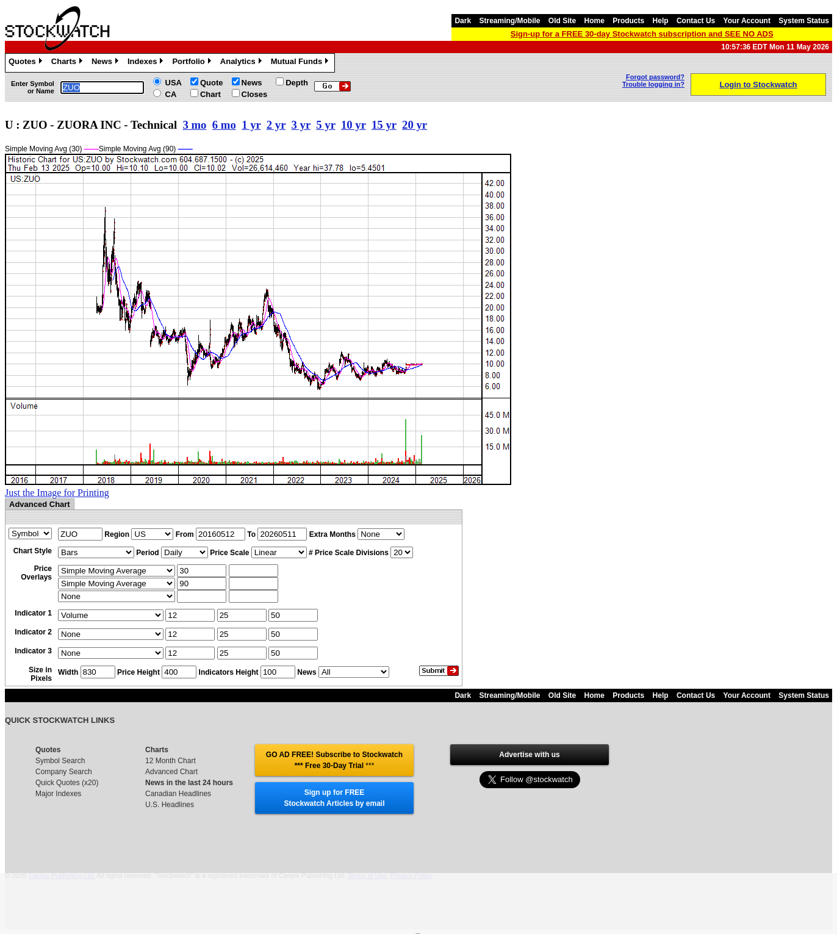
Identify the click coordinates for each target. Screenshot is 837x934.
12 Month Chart (170, 760)
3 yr (301, 124)
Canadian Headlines (178, 793)
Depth (297, 82)
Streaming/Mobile (509, 20)
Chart (210, 94)
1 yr (251, 124)
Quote (211, 82)
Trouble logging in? (653, 84)
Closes (255, 94)
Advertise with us (529, 754)
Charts (68, 63)
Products (628, 20)
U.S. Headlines (169, 804)
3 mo (194, 124)
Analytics (242, 63)
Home (594, 20)
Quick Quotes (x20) (66, 782)
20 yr (414, 124)
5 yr (325, 124)
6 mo (224, 124)
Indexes (147, 63)
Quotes (27, 63)
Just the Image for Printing (57, 492)
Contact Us (696, 20)
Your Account (747, 20)
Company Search (63, 771)
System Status (803, 20)
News (106, 63)
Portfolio (193, 63)
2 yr (276, 124)
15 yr (384, 124)
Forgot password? (655, 77)
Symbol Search (60, 760)
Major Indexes (58, 793)
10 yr (353, 124)
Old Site (562, 20)
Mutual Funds (301, 63)
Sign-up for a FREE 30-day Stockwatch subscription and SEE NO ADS (642, 33)
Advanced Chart (171, 771)
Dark (462, 20)
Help (661, 20)
